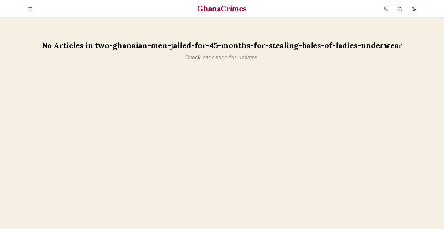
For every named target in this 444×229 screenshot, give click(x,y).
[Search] (400, 9)
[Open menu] (30, 9)
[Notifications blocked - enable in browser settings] (386, 9)
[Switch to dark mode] (413, 9)
